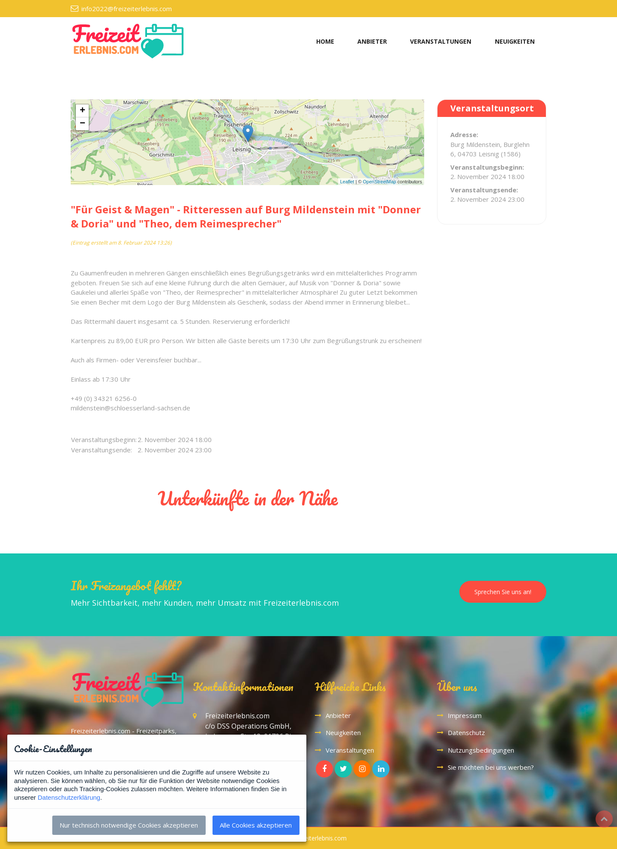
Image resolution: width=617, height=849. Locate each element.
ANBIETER (372, 41)
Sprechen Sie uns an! (502, 592)
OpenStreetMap (379, 181)
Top (604, 819)
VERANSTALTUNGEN (440, 41)
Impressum (465, 715)
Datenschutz (466, 732)
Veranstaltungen (350, 750)
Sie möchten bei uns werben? (491, 767)
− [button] (82, 123)
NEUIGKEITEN (515, 41)
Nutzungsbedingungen (481, 750)
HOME (325, 41)
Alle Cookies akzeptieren (256, 825)
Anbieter (338, 715)
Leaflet (347, 181)
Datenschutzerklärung (69, 797)
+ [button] (82, 111)
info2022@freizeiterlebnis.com (126, 8)
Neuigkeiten (343, 732)
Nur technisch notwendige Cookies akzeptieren (129, 825)
